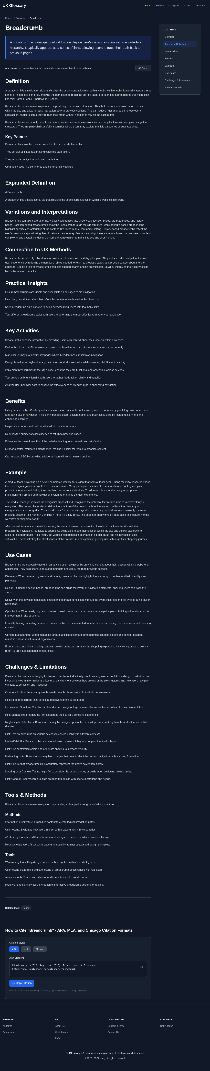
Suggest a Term (116, 1026)
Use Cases (170, 73)
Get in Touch (166, 1026)
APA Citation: (16, 958)
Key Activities (171, 51)
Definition (169, 37)
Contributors (61, 1032)
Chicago (40, 949)
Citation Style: (17, 942)
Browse (160, 5)
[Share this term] (143, 68)
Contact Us (113, 1032)
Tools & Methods (173, 87)
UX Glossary (14, 5)
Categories (174, 5)
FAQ (57, 1038)
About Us (60, 1026)
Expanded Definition (175, 44)
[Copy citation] (141, 966)
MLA (26, 949)
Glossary (20, 18)
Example (169, 65)
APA (14, 949)
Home (148, 5)
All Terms (7, 1026)
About (187, 5)
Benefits (169, 58)
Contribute (200, 5)
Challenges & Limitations (177, 80)
